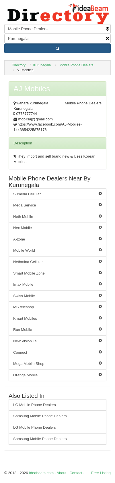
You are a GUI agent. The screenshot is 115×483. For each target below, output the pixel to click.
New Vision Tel (57, 341)
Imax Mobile (57, 284)
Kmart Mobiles (57, 318)
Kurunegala (42, 65)
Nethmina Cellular (57, 261)
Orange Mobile (57, 375)
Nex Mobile (57, 227)
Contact (75, 473)
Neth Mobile (57, 216)
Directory (19, 65)
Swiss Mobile (57, 295)
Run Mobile (57, 329)
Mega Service (57, 205)
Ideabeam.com (41, 473)
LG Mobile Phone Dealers (34, 405)
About (61, 473)
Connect (57, 352)
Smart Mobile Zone (57, 273)
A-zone (57, 239)
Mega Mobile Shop (57, 363)
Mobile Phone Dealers (76, 65)
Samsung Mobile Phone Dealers (40, 416)
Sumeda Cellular (57, 194)
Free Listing (101, 473)
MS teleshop (57, 307)
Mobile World (57, 250)
